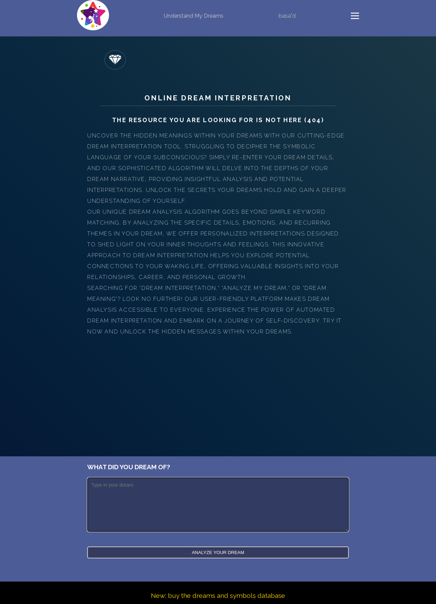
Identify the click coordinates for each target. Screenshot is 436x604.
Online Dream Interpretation (217, 98)
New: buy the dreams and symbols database (218, 595)
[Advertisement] (218, 388)
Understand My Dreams (193, 16)
